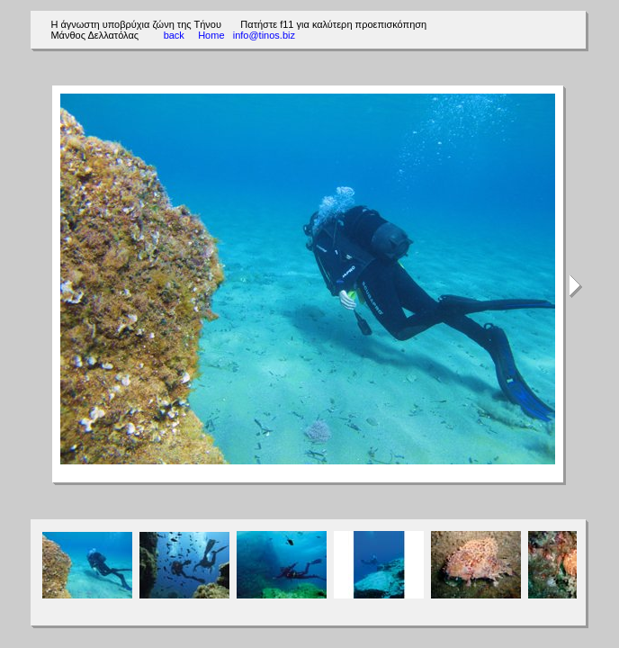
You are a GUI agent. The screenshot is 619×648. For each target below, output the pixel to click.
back (174, 35)
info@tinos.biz (264, 35)
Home (211, 35)
